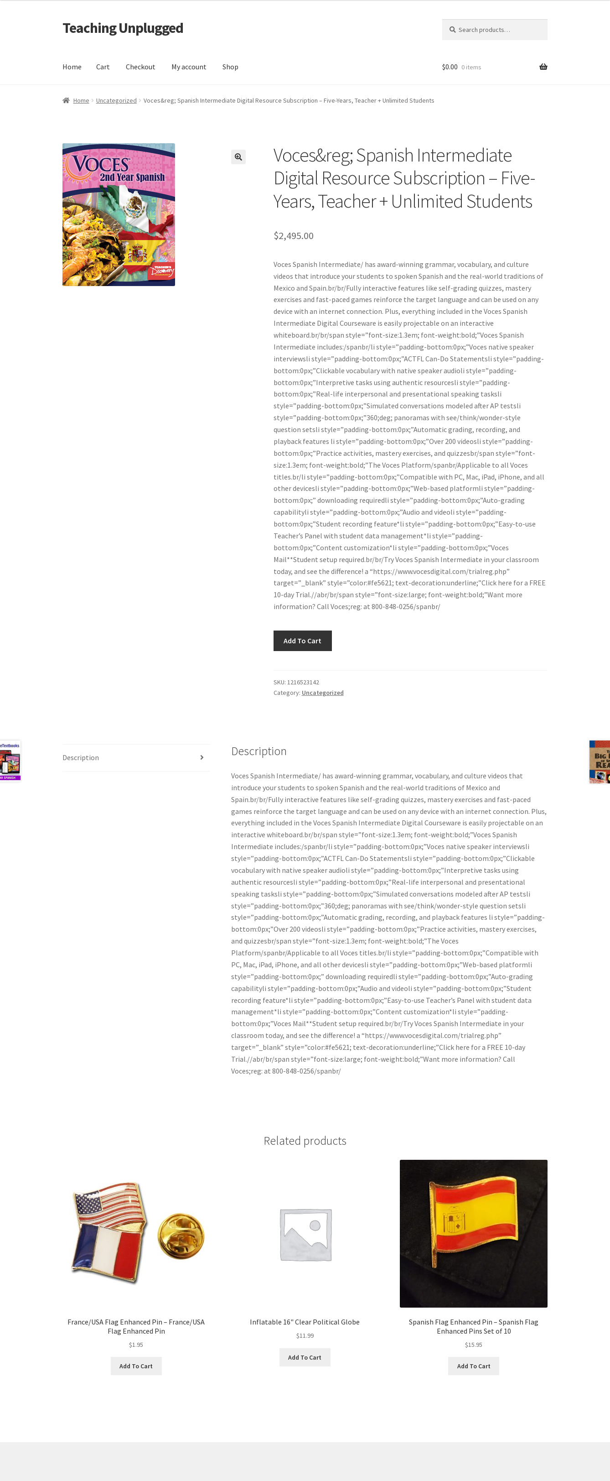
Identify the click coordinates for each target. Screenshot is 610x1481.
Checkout (140, 66)
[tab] (136, 758)
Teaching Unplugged (122, 28)
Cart (103, 66)
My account (189, 66)
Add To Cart (302, 640)
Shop (230, 66)
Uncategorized (116, 100)
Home (72, 66)
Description (80, 757)
